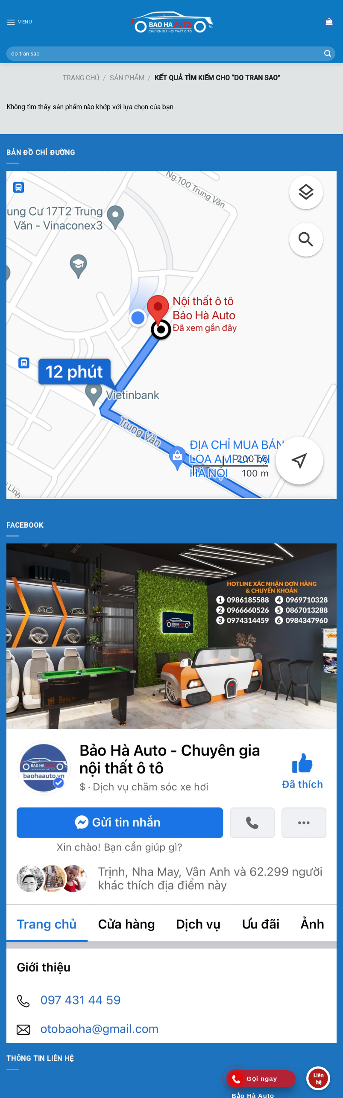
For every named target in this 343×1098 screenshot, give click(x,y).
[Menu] (19, 22)
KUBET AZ (21, 504)
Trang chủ (81, 78)
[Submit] (327, 54)
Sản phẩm (127, 78)
